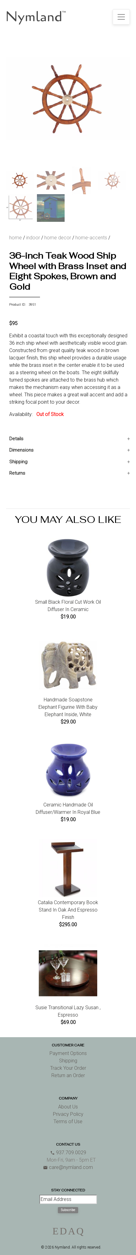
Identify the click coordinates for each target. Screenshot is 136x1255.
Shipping (18, 462)
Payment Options (68, 1053)
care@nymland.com (68, 1167)
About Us (68, 1107)
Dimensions (21, 450)
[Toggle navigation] (121, 17)
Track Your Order (68, 1068)
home (15, 238)
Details (16, 438)
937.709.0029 (68, 1152)
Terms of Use (68, 1121)
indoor (33, 238)
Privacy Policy (68, 1114)
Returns (17, 473)
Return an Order (68, 1075)
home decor (57, 238)
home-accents (91, 238)
